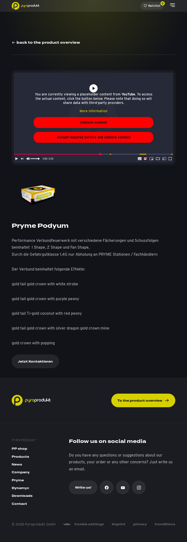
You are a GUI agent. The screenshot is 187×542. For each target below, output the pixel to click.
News (17, 464)
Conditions (165, 524)
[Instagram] (139, 487)
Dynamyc (20, 488)
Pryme (18, 480)
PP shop (19, 449)
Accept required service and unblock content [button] (94, 137)
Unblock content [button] (93, 122)
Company (21, 472)
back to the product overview (46, 43)
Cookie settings (89, 524)
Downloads (22, 496)
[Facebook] (106, 487)
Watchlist (154, 5)
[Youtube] (123, 487)
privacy (140, 524)
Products (20, 457)
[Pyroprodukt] (25, 5)
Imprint (118, 524)
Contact (19, 504)
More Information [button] (93, 111)
